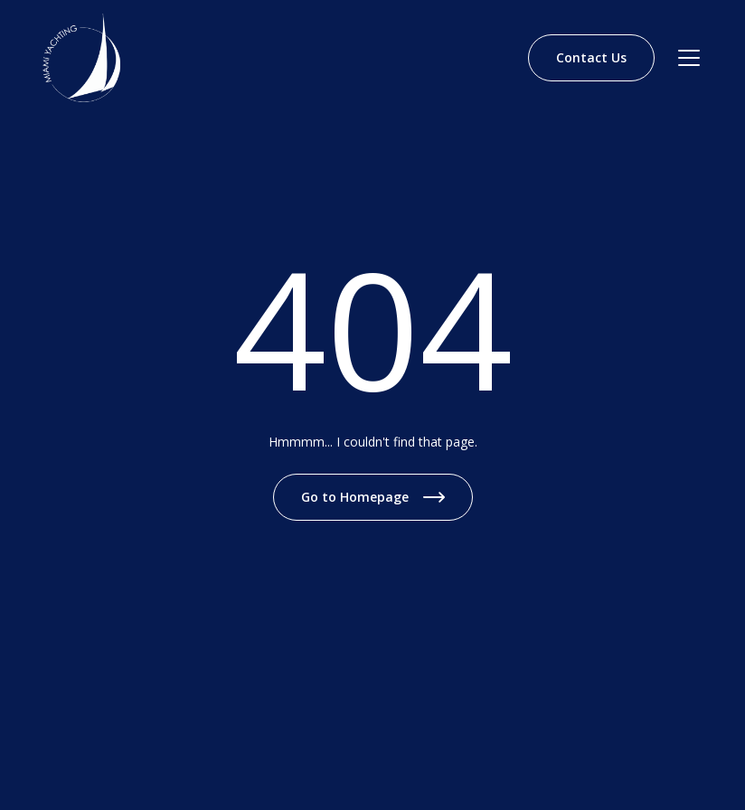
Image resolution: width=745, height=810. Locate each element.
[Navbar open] (689, 58)
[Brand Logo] (81, 58)
